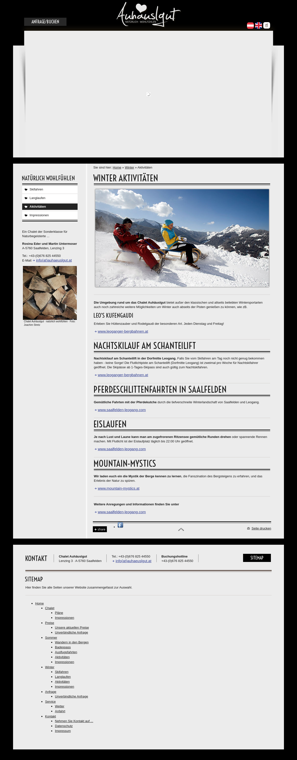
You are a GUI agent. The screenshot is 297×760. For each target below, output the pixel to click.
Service (50, 701)
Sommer (51, 637)
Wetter (59, 706)
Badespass (63, 647)
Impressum (63, 731)
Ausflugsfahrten (66, 652)
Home (117, 167)
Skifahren (36, 189)
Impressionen (39, 215)
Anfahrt (60, 711)
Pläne (59, 613)
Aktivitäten (38, 206)
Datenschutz (64, 726)
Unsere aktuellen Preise (72, 627)
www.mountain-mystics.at (118, 488)
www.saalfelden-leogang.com (122, 410)
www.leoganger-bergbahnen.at (123, 331)
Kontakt (50, 716)
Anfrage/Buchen (45, 22)
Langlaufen (37, 198)
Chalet (49, 608)
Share (100, 529)
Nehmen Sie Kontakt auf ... (74, 721)
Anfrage (50, 692)
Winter (129, 167)
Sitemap (257, 558)
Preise (49, 623)
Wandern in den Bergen (72, 642)
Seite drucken (261, 528)
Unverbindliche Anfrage (71, 632)
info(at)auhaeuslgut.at (54, 260)
